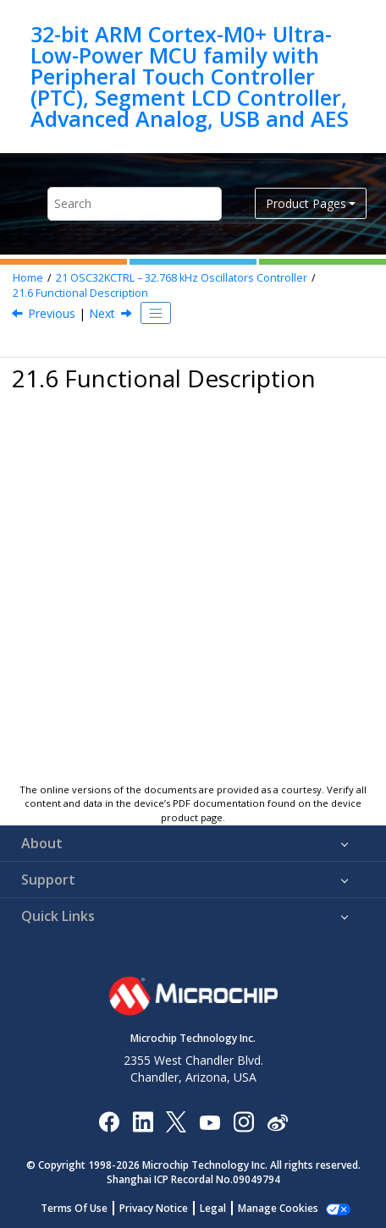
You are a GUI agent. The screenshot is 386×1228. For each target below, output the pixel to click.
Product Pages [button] (306, 203)
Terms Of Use (74, 1208)
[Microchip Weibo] (277, 1122)
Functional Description (80, 293)
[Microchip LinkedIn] (142, 1121)
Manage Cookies (278, 1208)
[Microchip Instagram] (243, 1121)
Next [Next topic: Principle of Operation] (102, 313)
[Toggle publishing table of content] (156, 313)
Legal (213, 1208)
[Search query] (134, 203)
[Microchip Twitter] (176, 1121)
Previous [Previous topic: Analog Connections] (51, 313)
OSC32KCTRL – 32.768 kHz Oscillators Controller (181, 278)
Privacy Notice (153, 1208)
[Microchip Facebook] (108, 1121)
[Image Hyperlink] (209, 1122)
